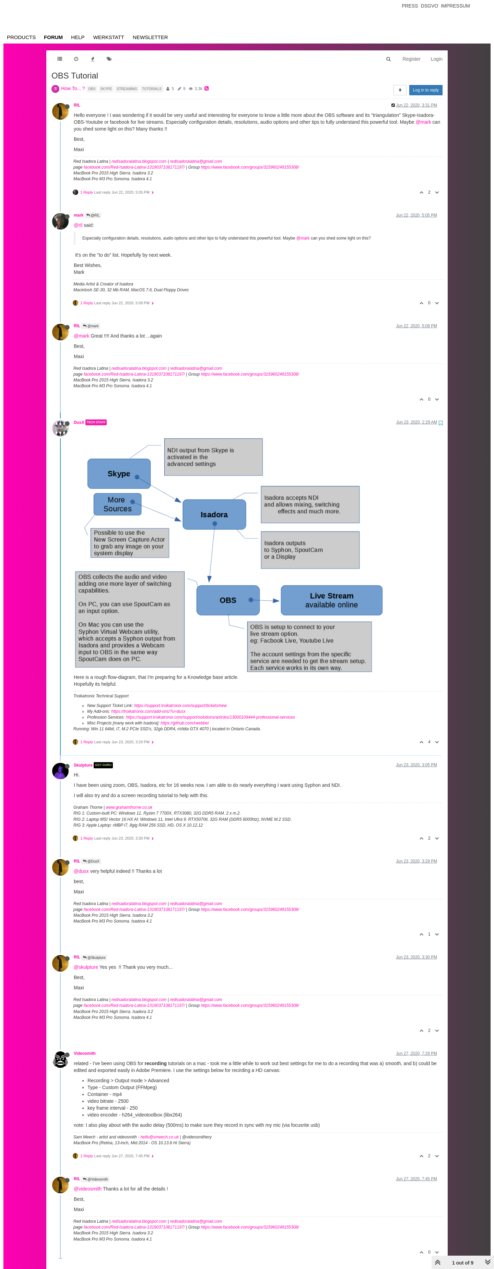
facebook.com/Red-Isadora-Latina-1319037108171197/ (134, 167)
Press (410, 6)
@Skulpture (94, 958)
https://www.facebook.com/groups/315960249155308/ (250, 167)
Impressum (455, 6)
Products (21, 37)
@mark (423, 122)
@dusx (81, 871)
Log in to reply (426, 90)
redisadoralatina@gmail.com (196, 161)
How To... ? (73, 88)
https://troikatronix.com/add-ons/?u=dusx (148, 711)
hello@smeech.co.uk (159, 1137)
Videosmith (85, 1053)
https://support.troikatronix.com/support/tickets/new (180, 705)
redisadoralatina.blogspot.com (138, 161)
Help (77, 37)
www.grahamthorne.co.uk (129, 807)
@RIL (93, 215)
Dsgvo (429, 6)
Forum (53, 37)
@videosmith (88, 1189)
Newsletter (150, 37)
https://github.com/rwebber (185, 723)
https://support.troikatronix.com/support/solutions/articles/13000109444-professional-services (210, 717)
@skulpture (86, 967)
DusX (79, 422)
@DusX (91, 861)
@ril (78, 225)
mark (78, 215)
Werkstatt (108, 37)
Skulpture (83, 765)
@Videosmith (95, 1179)
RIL (77, 105)
